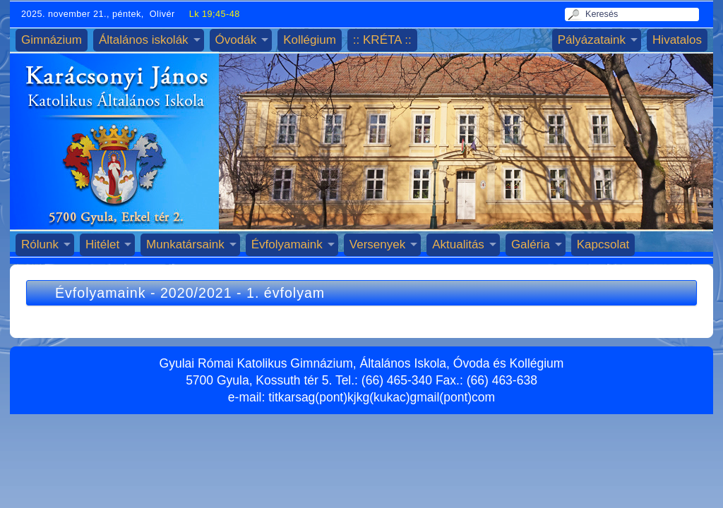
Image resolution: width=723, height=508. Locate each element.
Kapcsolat (603, 244)
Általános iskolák (144, 40)
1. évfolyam (285, 293)
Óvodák (236, 40)
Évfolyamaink (287, 244)
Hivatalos (677, 40)
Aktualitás (458, 244)
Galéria (530, 244)
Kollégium (309, 40)
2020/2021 (196, 293)
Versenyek (377, 244)
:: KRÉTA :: (382, 40)
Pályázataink (592, 40)
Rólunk (40, 244)
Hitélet (102, 244)
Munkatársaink (185, 244)
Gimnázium (51, 40)
